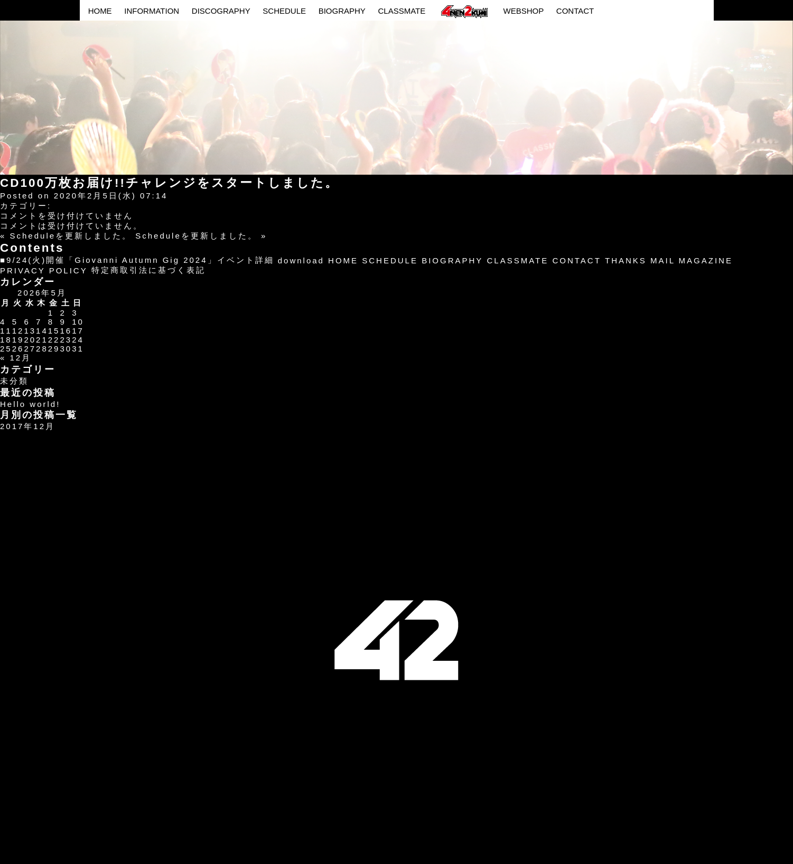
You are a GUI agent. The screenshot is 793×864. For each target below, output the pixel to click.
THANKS (626, 260)
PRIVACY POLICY (44, 270)
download (301, 260)
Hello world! (30, 404)
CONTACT (575, 10)
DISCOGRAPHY (221, 10)
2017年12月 (27, 426)
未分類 (14, 380)
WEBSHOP (523, 10)
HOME (100, 10)
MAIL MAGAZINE (691, 260)
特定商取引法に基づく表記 (148, 269)
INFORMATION (151, 10)
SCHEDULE (284, 10)
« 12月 (15, 357)
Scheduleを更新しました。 (71, 235)
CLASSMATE (401, 10)
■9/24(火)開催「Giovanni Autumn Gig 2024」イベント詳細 (137, 259)
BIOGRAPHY (342, 10)
